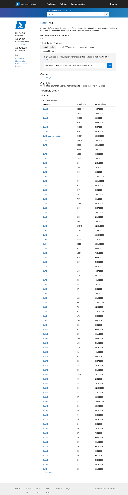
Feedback (59, 489)
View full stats (20, 44)
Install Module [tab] (48, 47)
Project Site (19, 59)
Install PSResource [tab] (67, 47)
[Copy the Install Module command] (109, 65)
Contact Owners (21, 64)
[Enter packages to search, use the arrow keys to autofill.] (75, 14)
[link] (53, 4)
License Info (20, 61)
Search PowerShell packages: (59, 10)
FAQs (68, 489)
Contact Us (19, 489)
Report (18, 66)
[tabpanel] (78, 62)
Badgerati (49, 77)
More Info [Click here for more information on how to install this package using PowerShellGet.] (48, 59)
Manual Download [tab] (50, 51)
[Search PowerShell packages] (106, 14)
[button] (41, 43)
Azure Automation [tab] (87, 47)
